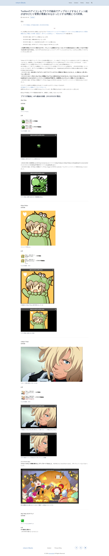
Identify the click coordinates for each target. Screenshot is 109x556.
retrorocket (51, 553)
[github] (76, 547)
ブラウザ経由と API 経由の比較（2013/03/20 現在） (36, 25)
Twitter (32, 17)
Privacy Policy (58, 548)
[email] (85, 547)
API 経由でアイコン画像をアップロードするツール (33, 87)
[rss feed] (80, 547)
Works (82, 2)
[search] (92, 2)
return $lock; (21, 3)
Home (70, 2)
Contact (76, 2)
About (87, 2)
